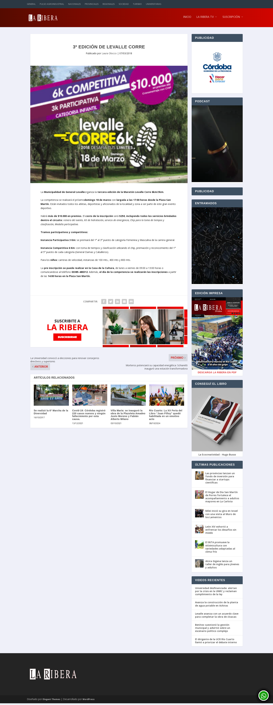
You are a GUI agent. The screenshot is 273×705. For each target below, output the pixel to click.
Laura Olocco (109, 55)
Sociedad (124, 4)
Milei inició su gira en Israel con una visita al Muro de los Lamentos (221, 515)
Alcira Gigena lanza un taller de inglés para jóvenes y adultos (222, 566)
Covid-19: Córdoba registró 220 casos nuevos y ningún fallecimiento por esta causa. (89, 416)
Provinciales (91, 4)
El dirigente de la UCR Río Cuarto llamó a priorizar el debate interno (216, 642)
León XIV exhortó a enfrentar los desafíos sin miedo (220, 531)
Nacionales (74, 4)
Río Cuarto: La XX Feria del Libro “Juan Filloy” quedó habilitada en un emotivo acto (165, 416)
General (31, 4)
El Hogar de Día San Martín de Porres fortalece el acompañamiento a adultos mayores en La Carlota (222, 498)
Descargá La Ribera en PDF (217, 374)
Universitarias (153, 4)
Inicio (187, 18)
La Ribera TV (205, 18)
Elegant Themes (51, 701)
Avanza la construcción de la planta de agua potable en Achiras (216, 606)
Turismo (137, 4)
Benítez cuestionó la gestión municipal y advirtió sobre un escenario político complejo (212, 629)
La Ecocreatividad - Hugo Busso (217, 456)
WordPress (89, 701)
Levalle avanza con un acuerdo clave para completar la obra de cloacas (216, 617)
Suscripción (231, 18)
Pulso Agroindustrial (52, 4)
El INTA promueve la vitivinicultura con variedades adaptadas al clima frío (220, 548)
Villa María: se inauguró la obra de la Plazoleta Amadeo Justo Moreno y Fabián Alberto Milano (128, 416)
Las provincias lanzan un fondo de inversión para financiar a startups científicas (220, 479)
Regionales (109, 4)
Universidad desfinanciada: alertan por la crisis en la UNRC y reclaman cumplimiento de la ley (216, 593)
